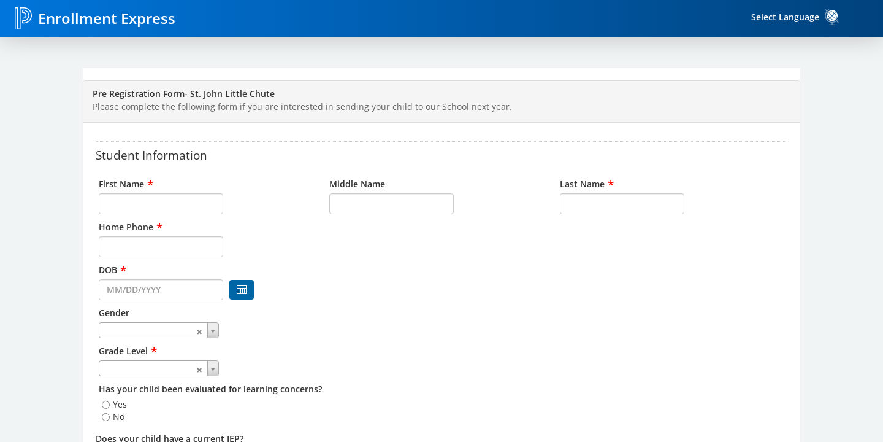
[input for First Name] (161, 203)
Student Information (151, 154)
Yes (120, 404)
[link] (832, 17)
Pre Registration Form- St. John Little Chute (184, 93)
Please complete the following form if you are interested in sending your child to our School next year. (302, 106)
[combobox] (211, 330)
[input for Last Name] (622, 203)
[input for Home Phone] (161, 246)
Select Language (785, 17)
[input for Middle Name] (391, 203)
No (118, 416)
